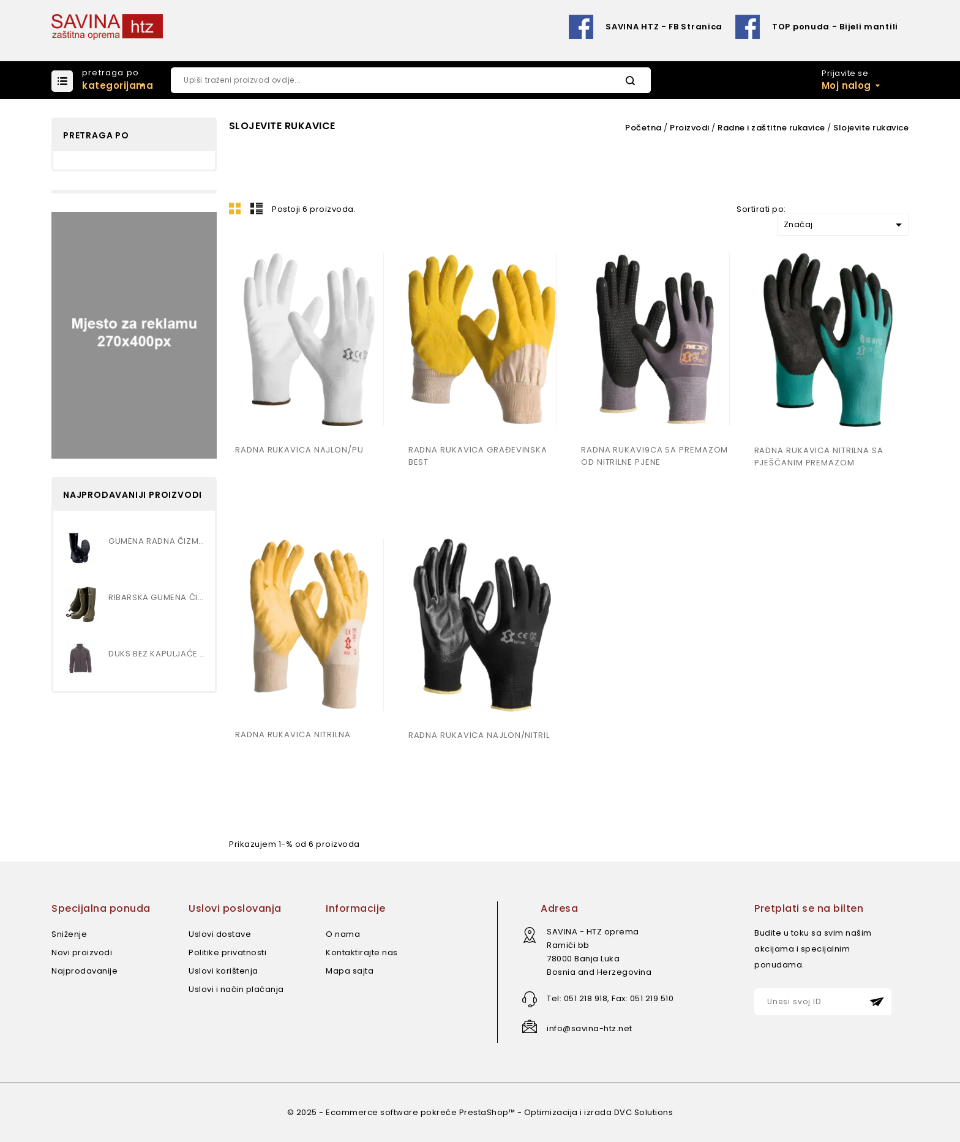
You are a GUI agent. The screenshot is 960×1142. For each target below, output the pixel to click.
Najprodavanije (84, 971)
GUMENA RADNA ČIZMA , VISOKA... (157, 541)
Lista (256, 208)
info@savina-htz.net (589, 1028)
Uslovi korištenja (223, 971)
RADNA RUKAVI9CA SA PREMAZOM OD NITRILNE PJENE (654, 456)
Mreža (235, 208)
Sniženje (69, 934)
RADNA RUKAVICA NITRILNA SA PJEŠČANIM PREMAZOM (818, 456)
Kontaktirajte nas (362, 952)
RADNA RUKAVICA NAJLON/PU (299, 450)
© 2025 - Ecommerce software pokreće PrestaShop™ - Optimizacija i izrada (450, 1112)
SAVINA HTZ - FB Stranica (664, 26)
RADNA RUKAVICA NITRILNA (293, 734)
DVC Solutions (643, 1112)
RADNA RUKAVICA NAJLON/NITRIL (479, 735)
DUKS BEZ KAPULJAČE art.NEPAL (157, 653)
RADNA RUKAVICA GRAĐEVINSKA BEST (477, 456)
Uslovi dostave (220, 934)
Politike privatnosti (227, 952)
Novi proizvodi (81, 952)
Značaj (845, 224)
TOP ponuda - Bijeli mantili (835, 26)
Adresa (559, 908)
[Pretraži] (410, 80)
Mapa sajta (349, 971)
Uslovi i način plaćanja (236, 989)
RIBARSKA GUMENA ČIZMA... (157, 597)
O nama (343, 934)
